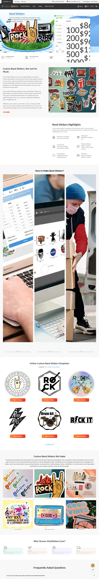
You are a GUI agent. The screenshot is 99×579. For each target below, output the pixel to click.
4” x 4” (59, 36)
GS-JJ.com (17, 1)
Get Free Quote (10, 114)
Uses (34, 6)
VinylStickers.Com (7, 1)
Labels (40, 6)
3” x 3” (59, 32)
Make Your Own (49, 6)
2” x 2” (59, 29)
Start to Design (17, 412)
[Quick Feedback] (93, 570)
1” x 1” (59, 25)
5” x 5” (59, 39)
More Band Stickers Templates (49, 457)
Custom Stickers (25, 6)
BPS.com (23, 1)
